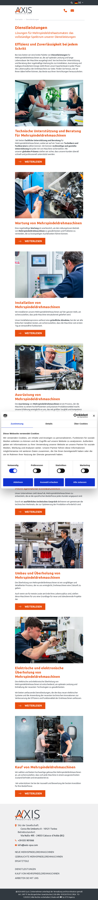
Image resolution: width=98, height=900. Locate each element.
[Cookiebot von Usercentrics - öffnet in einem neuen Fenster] (75, 416)
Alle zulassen (79, 482)
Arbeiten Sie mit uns (27, 878)
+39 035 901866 (26, 840)
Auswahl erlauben (49, 482)
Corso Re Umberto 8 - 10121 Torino (39, 829)
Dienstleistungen (25, 869)
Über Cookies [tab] (81, 423)
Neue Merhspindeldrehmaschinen (34, 852)
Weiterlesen (35, 161)
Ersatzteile (22, 861)
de (79, 2)
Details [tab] (49, 423)
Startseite (19, 19)
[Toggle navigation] (80, 11)
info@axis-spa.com (28, 845)
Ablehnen (18, 482)
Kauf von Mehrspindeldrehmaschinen (37, 873)
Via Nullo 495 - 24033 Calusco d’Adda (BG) (42, 835)
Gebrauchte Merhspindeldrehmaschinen (39, 856)
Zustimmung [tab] (17, 423)
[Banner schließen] (94, 416)
